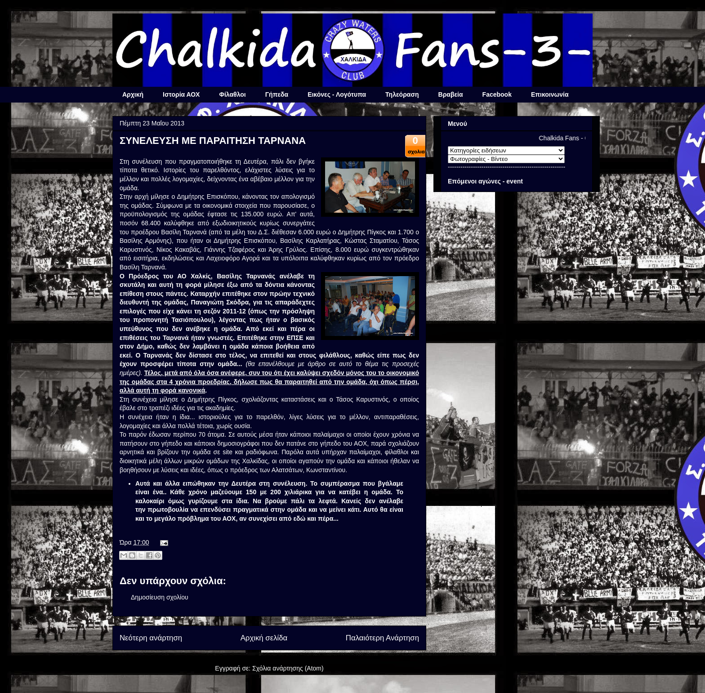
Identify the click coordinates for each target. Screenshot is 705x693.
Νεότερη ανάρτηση (151, 638)
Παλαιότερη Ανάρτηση (382, 638)
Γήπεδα (276, 94)
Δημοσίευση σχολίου (159, 597)
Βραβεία (450, 94)
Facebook (497, 94)
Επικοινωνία (550, 94)
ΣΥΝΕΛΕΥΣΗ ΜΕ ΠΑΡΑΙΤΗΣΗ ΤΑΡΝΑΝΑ (213, 140)
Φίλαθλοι (232, 94)
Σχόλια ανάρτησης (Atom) (288, 668)
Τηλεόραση (402, 94)
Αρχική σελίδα (264, 638)
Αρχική (132, 94)
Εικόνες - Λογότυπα (337, 94)
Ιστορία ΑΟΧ (181, 94)
